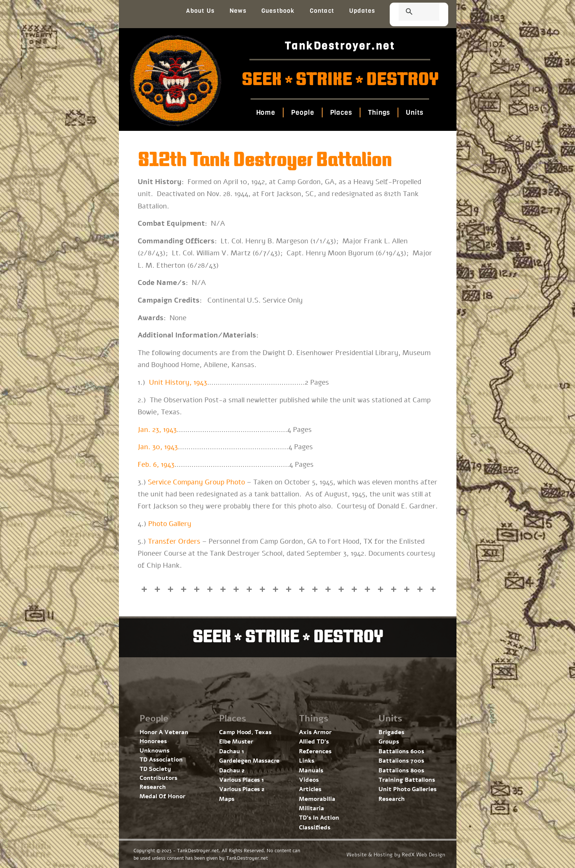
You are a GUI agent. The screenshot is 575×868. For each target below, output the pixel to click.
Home (266, 112)
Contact (322, 11)
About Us (200, 11)
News (238, 11)
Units (414, 112)
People (302, 112)
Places (341, 112)
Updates (362, 11)
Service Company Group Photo (196, 482)
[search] (410, 12)
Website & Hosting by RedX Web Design (396, 854)
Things (379, 112)
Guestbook (278, 11)
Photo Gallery (169, 524)
